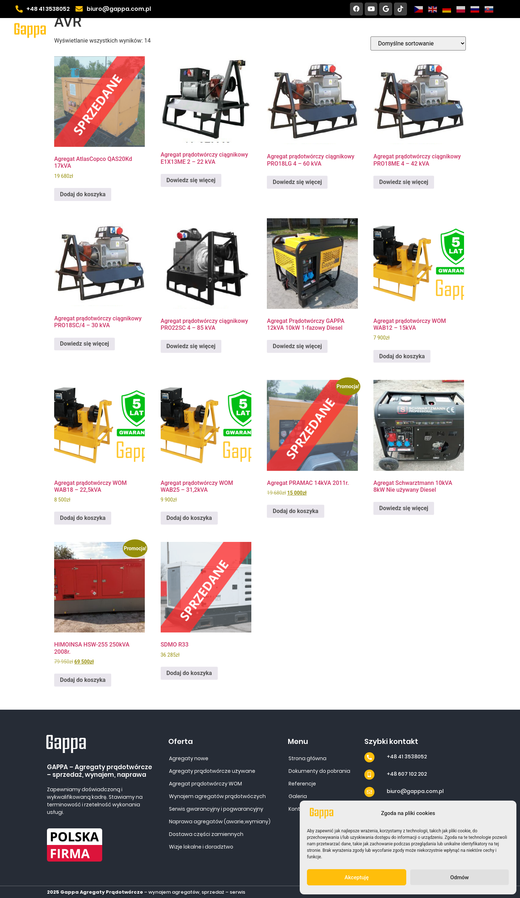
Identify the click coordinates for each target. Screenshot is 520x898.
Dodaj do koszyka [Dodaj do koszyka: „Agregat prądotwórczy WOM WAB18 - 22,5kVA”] (82, 517)
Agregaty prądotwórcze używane (212, 771)
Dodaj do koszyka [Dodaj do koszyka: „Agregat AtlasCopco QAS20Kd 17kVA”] (82, 194)
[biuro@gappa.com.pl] (369, 792)
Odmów (459, 877)
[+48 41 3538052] (369, 757)
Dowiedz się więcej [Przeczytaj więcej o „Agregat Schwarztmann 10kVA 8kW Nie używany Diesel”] (403, 508)
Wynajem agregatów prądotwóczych (217, 796)
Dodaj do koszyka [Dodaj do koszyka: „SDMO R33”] (189, 673)
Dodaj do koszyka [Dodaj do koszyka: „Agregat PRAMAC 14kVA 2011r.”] (295, 511)
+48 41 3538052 (407, 756)
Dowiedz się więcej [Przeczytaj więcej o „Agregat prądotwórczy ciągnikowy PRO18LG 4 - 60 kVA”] (297, 182)
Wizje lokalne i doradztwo (201, 846)
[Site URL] (30, 30)
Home (186, 30)
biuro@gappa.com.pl (415, 791)
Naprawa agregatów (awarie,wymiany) (219, 821)
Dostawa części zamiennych (206, 834)
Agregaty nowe (188, 758)
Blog (495, 30)
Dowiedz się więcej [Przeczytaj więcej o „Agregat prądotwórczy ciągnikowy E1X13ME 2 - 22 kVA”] (191, 180)
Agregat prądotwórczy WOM (205, 783)
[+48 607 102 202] (369, 775)
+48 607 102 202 (407, 773)
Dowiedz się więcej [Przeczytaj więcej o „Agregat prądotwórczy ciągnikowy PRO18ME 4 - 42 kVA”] (403, 182)
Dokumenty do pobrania (349, 30)
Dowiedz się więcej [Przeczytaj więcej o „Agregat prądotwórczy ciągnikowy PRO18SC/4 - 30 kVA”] (84, 343)
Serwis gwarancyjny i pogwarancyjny (216, 808)
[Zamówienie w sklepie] (418, 43)
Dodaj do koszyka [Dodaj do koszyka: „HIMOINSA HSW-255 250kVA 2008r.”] (82, 679)
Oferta (228, 30)
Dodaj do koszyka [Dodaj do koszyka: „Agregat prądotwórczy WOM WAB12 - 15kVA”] (402, 356)
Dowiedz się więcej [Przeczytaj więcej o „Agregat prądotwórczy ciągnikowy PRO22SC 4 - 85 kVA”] (191, 346)
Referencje (277, 30)
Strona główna (307, 758)
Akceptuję (356, 877)
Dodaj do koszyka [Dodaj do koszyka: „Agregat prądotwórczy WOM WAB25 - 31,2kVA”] (189, 517)
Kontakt (458, 30)
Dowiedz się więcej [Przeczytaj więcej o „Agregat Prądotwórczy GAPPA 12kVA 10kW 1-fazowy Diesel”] (297, 346)
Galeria (416, 30)
